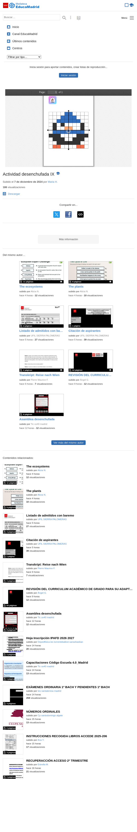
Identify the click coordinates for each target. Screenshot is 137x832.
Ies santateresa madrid (49, 691)
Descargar (14, 193)
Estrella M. (43, 764)
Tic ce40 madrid (39, 424)
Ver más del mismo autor (68, 442)
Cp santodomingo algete (50, 715)
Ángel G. (84, 380)
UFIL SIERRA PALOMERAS (45, 335)
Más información (68, 239)
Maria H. (53, 181)
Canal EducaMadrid (24, 34)
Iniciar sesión (68, 75)
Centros (17, 48)
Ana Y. (41, 740)
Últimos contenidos (24, 41)
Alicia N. (35, 291)
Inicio (15, 27)
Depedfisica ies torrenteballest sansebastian (60, 642)
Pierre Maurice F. (39, 380)
